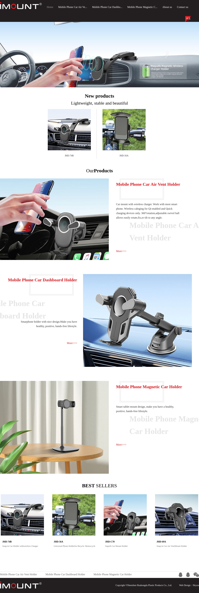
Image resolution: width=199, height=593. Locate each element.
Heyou (196, 585)
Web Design (184, 585)
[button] (31, 54)
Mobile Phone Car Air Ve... (72, 7)
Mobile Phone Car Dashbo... (107, 7)
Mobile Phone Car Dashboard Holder (65, 574)
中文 (188, 18)
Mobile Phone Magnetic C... (142, 7)
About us (167, 7)
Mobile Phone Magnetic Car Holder (113, 574)
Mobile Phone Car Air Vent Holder (18, 574)
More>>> (121, 251)
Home (50, 7)
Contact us (182, 7)
